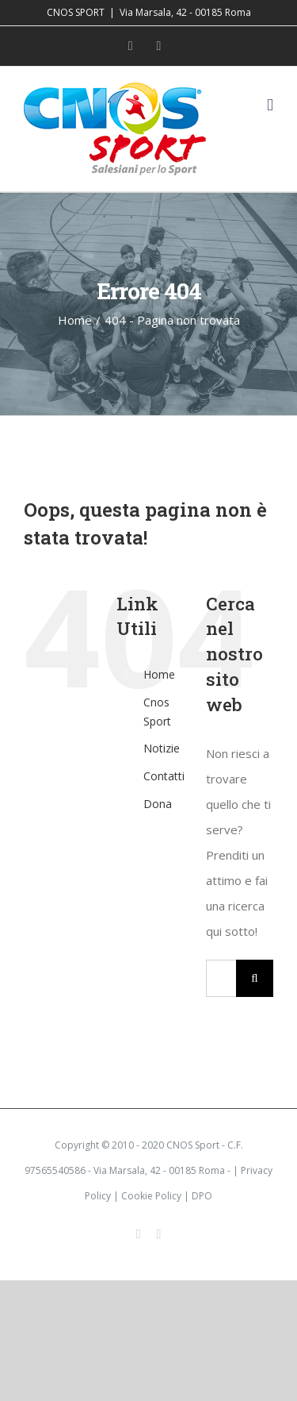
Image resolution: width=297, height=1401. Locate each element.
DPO (202, 1196)
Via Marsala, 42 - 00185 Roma (185, 12)
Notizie (161, 748)
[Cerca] (254, 978)
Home (159, 674)
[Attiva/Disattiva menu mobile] (270, 105)
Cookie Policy (151, 1196)
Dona (157, 803)
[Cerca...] (221, 978)
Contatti (164, 775)
